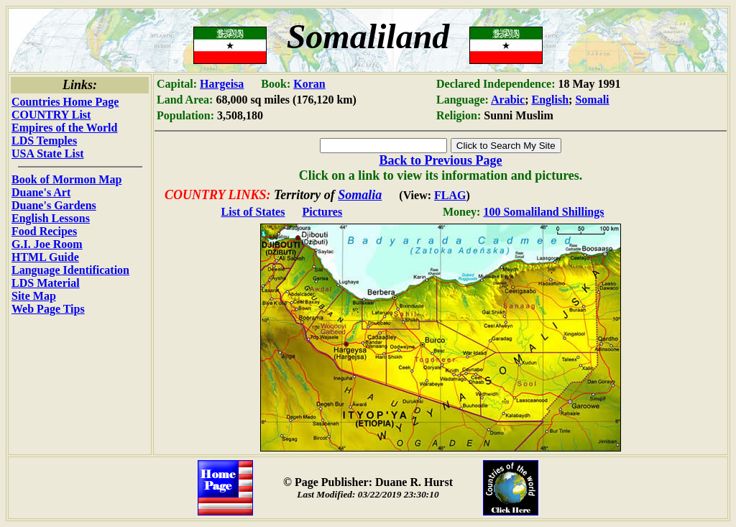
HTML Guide (45, 257)
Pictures (322, 212)
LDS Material (46, 283)
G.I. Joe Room (47, 244)
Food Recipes (44, 231)
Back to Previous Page (440, 160)
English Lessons (51, 218)
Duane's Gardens (54, 205)
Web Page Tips (48, 309)
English (550, 99)
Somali (592, 99)
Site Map (34, 296)
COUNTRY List (51, 115)
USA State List (47, 153)
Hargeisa (222, 84)
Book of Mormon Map (66, 179)
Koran (309, 84)
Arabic (508, 99)
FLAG (450, 195)
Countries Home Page (65, 102)
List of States (253, 212)
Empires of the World (64, 128)
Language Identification (70, 270)
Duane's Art (41, 192)
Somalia (360, 195)
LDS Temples (44, 140)
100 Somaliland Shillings (543, 212)
